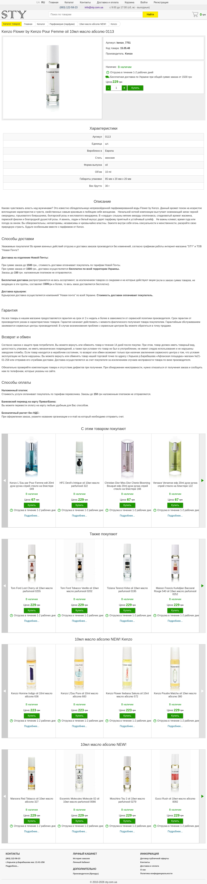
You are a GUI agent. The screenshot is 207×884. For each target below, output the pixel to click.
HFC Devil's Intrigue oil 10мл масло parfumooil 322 (79, 484)
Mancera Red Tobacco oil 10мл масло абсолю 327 (31, 800)
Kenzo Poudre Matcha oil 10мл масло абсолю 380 (175, 695)
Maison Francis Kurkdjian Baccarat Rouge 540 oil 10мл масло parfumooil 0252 (175, 591)
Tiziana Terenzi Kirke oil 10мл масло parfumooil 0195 (127, 589)
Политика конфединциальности (156, 873)
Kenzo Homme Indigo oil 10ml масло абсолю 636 (31, 695)
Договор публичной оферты (154, 858)
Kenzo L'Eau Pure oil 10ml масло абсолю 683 (79, 695)
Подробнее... (31, 515)
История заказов (81, 858)
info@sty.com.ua (94, 7)
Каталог (69, 2)
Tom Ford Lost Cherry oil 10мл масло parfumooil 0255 (32, 589)
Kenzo (129, 53)
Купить (135, 88)
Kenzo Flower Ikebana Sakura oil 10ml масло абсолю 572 (127, 695)
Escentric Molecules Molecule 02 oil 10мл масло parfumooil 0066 (79, 800)
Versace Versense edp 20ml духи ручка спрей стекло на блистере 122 (175, 484)
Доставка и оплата (107, 2)
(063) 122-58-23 (69, 7)
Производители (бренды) (86, 874)
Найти (150, 14)
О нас (143, 870)
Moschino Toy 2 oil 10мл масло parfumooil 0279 (127, 800)
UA (38, 2)
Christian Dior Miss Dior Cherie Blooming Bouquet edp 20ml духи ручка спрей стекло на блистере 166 (127, 486)
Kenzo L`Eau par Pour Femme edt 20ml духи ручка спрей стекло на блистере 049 (32, 486)
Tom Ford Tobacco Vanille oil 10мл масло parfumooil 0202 (79, 589)
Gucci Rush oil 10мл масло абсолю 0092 (175, 800)
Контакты (85, 2)
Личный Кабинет (81, 862)
